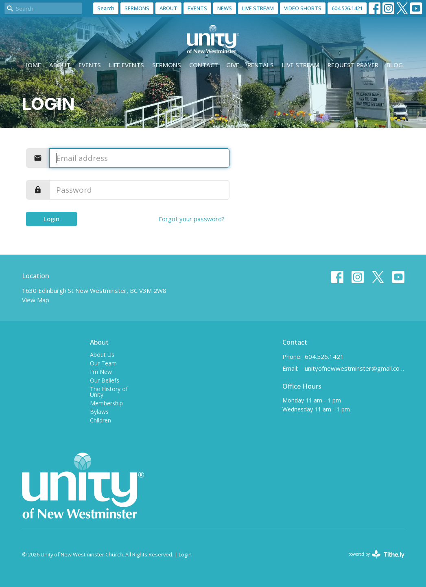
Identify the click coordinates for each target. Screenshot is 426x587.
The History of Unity (109, 391)
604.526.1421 (347, 8)
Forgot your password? (192, 219)
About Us (102, 354)
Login (51, 219)
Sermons (166, 65)
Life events (126, 65)
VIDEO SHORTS (302, 8)
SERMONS (137, 8)
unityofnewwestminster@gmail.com (354, 368)
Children (100, 420)
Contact (203, 65)
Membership (106, 403)
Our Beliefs (104, 380)
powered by (376, 554)
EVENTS (197, 8)
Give (232, 65)
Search (105, 8)
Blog (395, 65)
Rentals (260, 65)
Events (90, 65)
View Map (35, 300)
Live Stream (300, 65)
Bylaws (99, 412)
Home (32, 65)
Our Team (103, 363)
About (59, 65)
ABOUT (168, 8)
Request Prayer (353, 65)
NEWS (224, 8)
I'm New (101, 372)
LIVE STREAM (258, 8)
